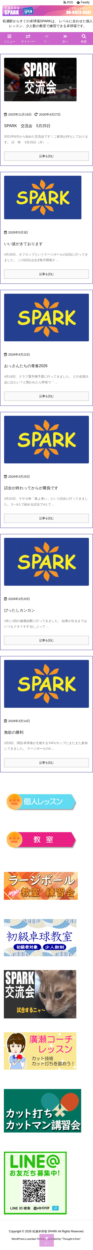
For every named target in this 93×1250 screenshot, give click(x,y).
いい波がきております (23, 244)
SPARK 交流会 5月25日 (27, 126)
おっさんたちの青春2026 (26, 366)
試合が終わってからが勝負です (31, 488)
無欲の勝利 (13, 732)
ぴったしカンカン (19, 610)
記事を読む (46, 156)
